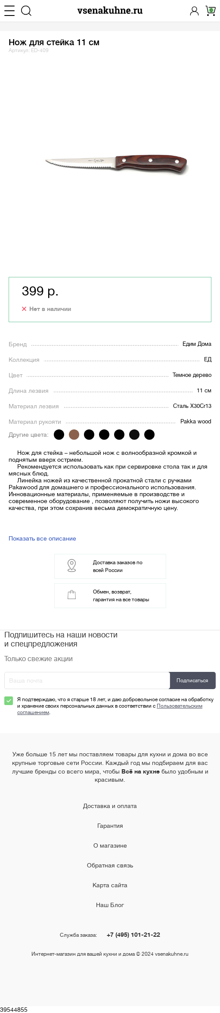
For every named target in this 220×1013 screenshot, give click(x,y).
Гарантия (110, 825)
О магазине (110, 845)
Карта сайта (110, 885)
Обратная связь (110, 865)
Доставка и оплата (110, 805)
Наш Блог (110, 904)
